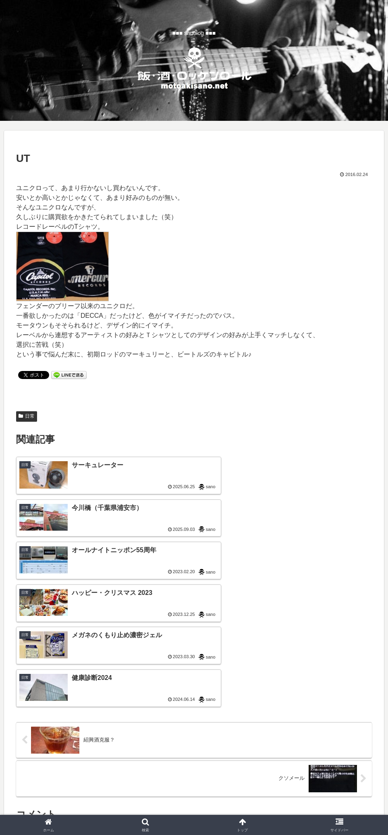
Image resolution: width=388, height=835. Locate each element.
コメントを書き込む (194, 715)
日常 (27, 416)
